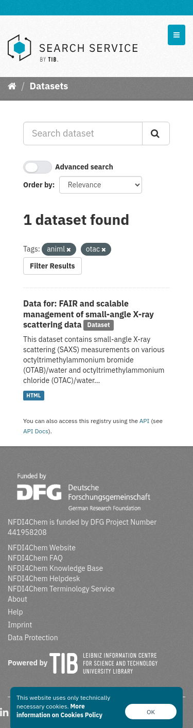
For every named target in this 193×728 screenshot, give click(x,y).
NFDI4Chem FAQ (35, 558)
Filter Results (52, 266)
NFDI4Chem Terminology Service (61, 588)
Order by (37, 184)
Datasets (48, 86)
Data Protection (33, 637)
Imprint (20, 624)
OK (151, 712)
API (144, 421)
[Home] (12, 86)
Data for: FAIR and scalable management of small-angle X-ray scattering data (88, 314)
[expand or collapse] (176, 35)
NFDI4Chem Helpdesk (44, 578)
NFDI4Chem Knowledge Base (55, 568)
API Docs (35, 431)
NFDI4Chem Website (42, 547)
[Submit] (156, 133)
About (17, 599)
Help (15, 612)
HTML (33, 395)
